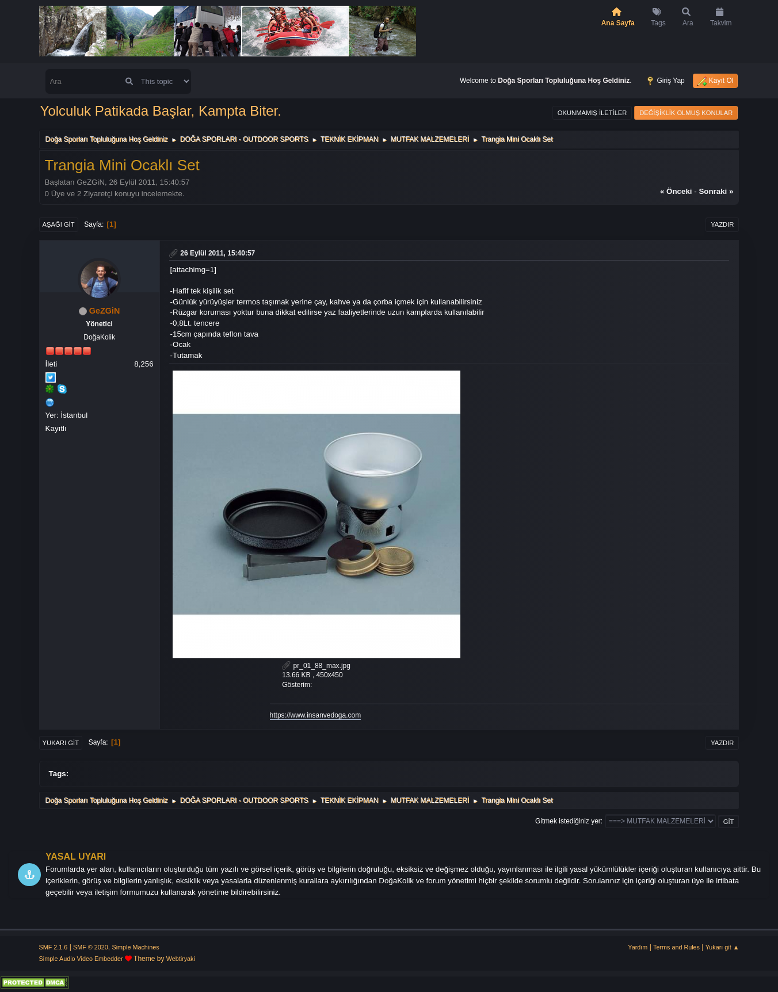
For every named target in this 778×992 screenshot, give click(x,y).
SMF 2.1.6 (53, 947)
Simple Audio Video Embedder (81, 958)
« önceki (676, 191)
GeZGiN (104, 310)
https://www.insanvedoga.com (315, 715)
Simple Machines (135, 947)
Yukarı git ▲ (722, 947)
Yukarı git (61, 742)
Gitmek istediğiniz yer (568, 821)
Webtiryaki (180, 958)
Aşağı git (59, 224)
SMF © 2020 (90, 947)
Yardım (637, 947)
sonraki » (716, 191)
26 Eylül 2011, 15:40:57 (217, 253)
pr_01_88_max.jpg (316, 666)
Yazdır (722, 224)
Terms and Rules (676, 947)
